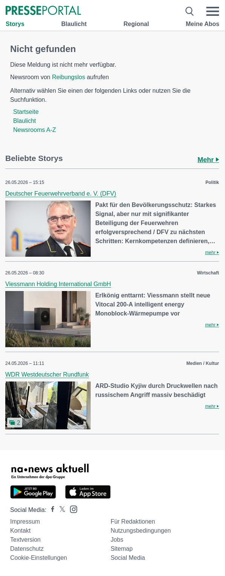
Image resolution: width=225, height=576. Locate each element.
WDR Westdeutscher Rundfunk (47, 374)
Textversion (25, 539)
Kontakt (20, 530)
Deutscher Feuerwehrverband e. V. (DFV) (60, 193)
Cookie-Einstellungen (38, 558)
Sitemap (122, 548)
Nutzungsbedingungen (141, 530)
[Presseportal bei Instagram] (71, 509)
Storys (15, 24)
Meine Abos (202, 24)
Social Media (128, 558)
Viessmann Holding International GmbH (58, 284)
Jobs (117, 539)
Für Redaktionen (133, 521)
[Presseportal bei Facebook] (50, 510)
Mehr (208, 160)
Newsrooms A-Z (34, 130)
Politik (212, 182)
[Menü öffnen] (212, 11)
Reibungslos (68, 77)
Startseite (26, 112)
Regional (136, 24)
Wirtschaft (208, 273)
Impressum (25, 521)
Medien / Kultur (202, 363)
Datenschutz (27, 548)
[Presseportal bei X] (60, 510)
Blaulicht (74, 24)
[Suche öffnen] (190, 11)
